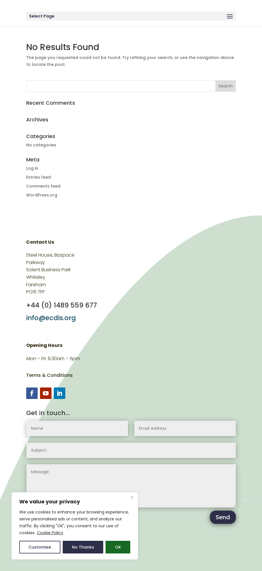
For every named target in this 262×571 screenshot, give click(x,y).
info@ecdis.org (51, 317)
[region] (75, 525)
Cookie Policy (50, 533)
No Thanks (83, 547)
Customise (39, 547)
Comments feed (43, 186)
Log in (32, 168)
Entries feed (38, 177)
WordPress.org (41, 195)
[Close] (132, 497)
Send (223, 517)
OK (118, 547)
